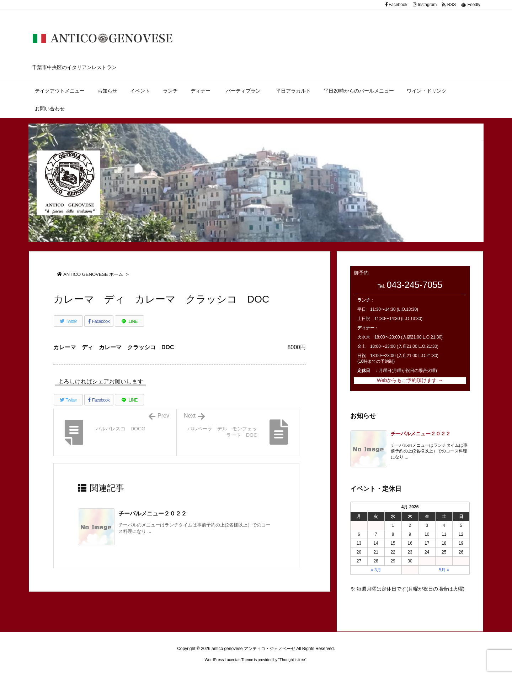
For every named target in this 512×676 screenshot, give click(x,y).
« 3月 (376, 569)
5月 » (444, 569)
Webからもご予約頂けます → (410, 380)
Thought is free (292, 659)
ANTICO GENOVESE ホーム (93, 274)
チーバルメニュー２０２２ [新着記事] (420, 433)
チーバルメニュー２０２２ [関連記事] (152, 513)
